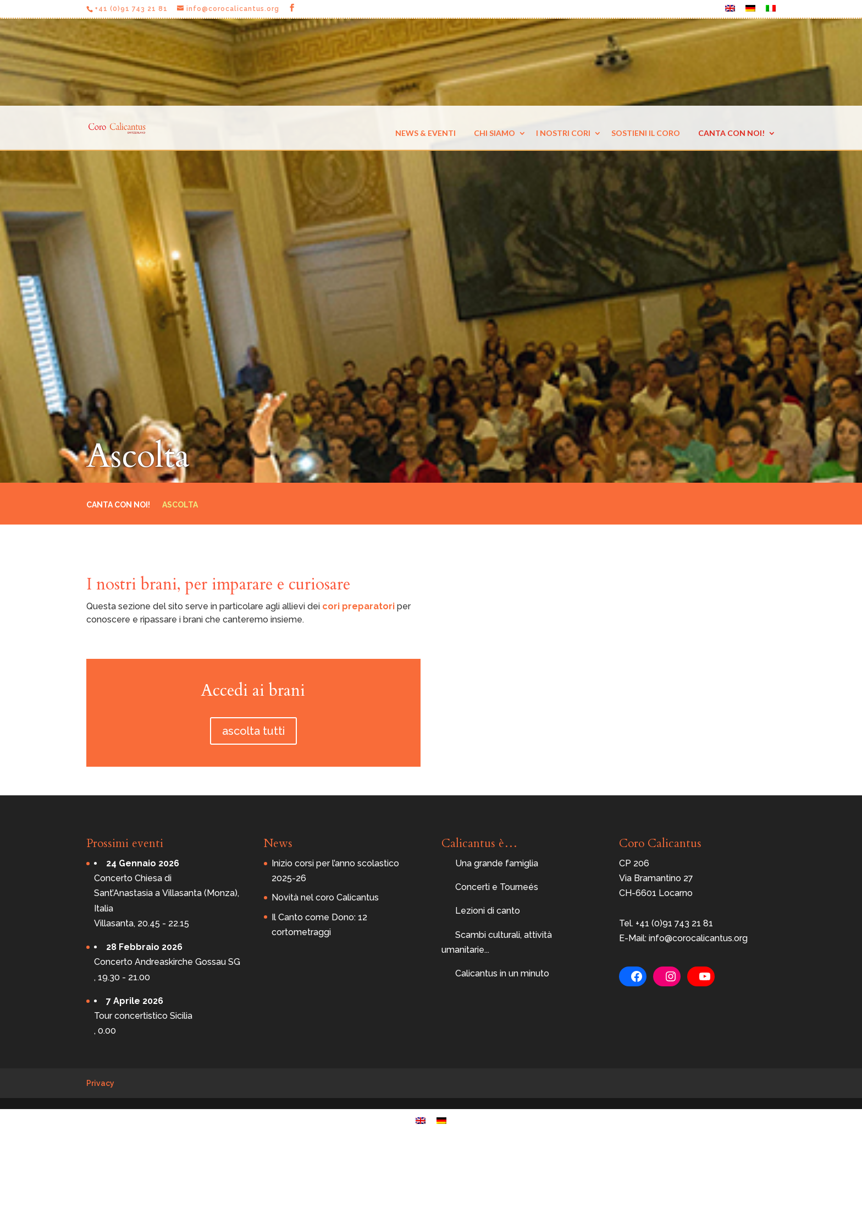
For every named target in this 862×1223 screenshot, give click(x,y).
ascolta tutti (253, 731)
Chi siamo (494, 133)
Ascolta (180, 505)
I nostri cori (563, 133)
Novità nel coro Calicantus (325, 897)
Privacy (100, 1083)
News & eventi (425, 133)
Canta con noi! (731, 133)
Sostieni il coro (645, 133)
